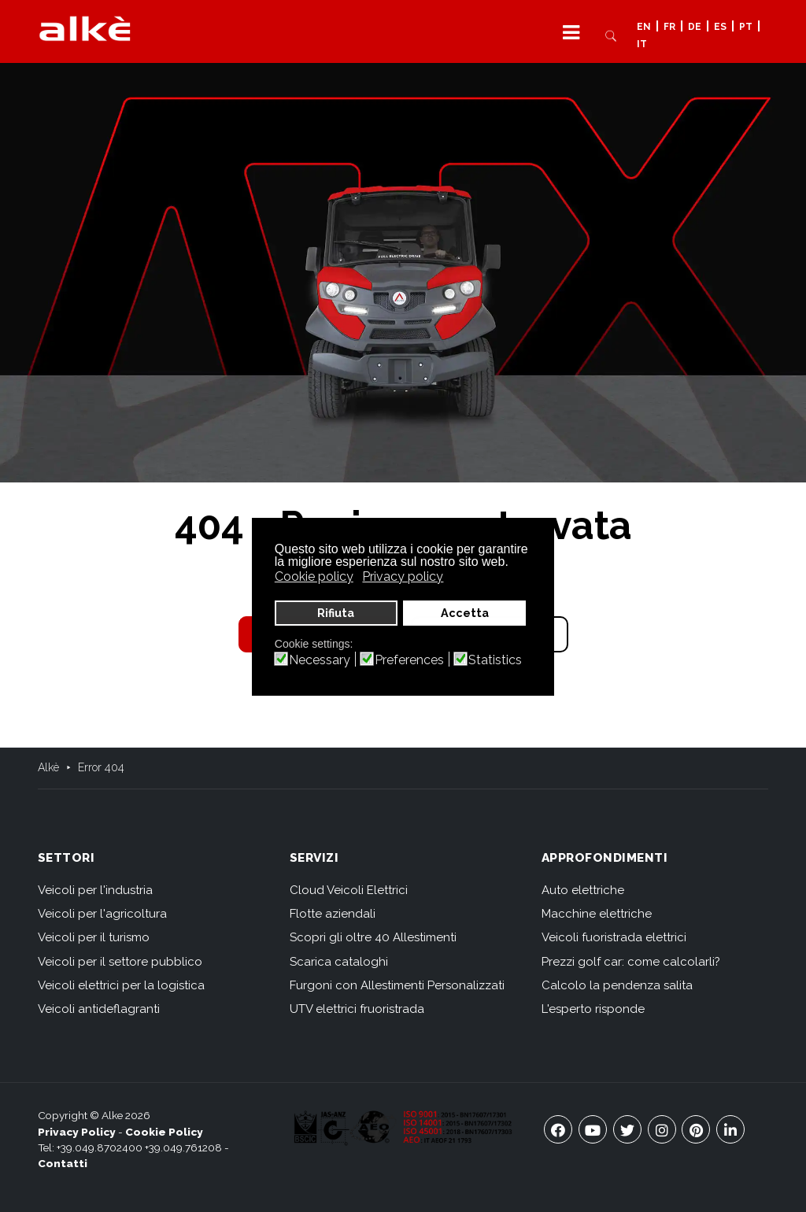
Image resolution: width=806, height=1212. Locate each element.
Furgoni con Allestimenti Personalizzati (397, 985)
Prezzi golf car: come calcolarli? (630, 962)
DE (694, 26)
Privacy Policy (77, 1131)
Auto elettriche (583, 890)
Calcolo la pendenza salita (617, 985)
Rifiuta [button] (335, 612)
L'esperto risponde (593, 1009)
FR (669, 26)
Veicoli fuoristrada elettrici (614, 937)
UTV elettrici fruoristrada (357, 1009)
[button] (571, 31)
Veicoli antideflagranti (99, 1009)
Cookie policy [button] (314, 576)
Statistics (495, 660)
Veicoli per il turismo (94, 937)
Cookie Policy (164, 1131)
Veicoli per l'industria (95, 890)
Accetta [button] (465, 612)
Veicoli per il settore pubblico (120, 962)
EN (644, 26)
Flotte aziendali (332, 914)
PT (745, 26)
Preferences (409, 660)
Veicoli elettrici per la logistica (121, 985)
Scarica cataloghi (339, 962)
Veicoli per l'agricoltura (102, 914)
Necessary (319, 660)
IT (642, 44)
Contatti (62, 1163)
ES (720, 26)
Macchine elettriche (597, 914)
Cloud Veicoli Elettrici (349, 890)
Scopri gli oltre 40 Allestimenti (373, 937)
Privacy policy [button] (402, 576)
